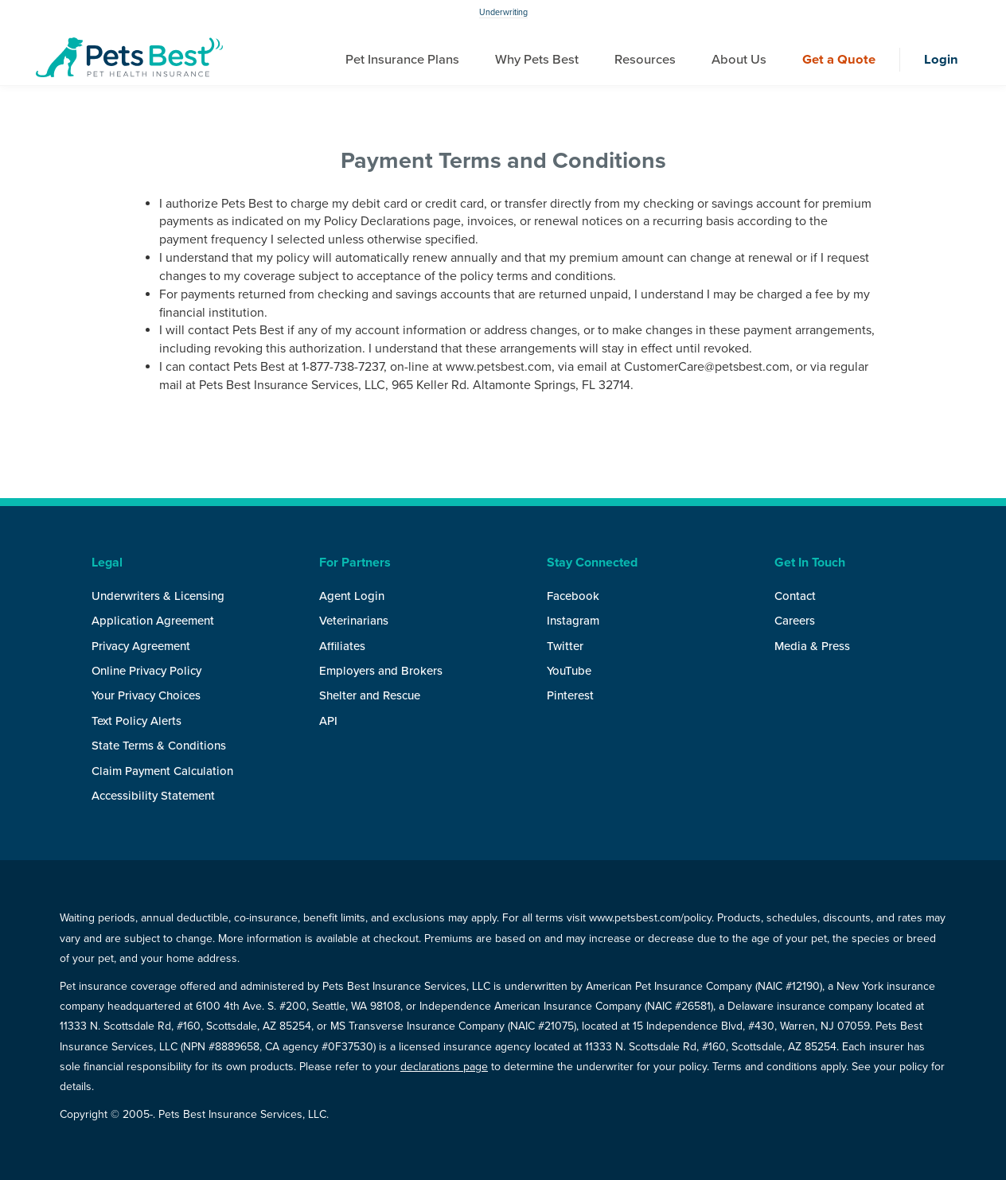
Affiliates (342, 646)
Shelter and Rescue (369, 695)
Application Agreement (153, 620)
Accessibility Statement (153, 796)
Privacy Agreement (141, 646)
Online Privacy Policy (146, 671)
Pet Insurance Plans (402, 60)
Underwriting (503, 12)
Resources (645, 60)
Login (941, 60)
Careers (794, 620)
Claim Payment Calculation (162, 771)
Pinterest (570, 695)
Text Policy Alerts (136, 721)
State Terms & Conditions (159, 745)
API (328, 721)
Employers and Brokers (381, 671)
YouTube (569, 671)
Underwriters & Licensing (158, 596)
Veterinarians (353, 620)
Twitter (565, 646)
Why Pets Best (537, 60)
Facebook (573, 596)
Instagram (573, 620)
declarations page (444, 1066)
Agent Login (351, 596)
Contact (795, 596)
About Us (739, 60)
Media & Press (812, 646)
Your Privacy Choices (146, 695)
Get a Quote (838, 60)
